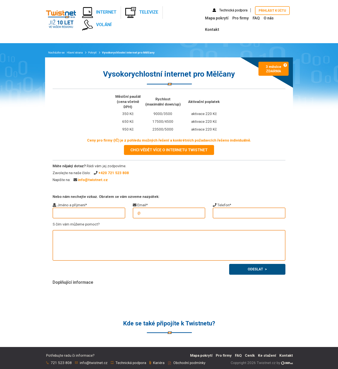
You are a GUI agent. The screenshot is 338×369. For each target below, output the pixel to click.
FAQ (256, 18)
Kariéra (158, 363)
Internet (99, 12)
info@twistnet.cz (93, 180)
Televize (141, 12)
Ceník (250, 355)
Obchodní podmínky (189, 363)
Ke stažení (267, 355)
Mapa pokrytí (216, 18)
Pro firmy (240, 18)
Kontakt (212, 29)
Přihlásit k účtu (272, 10)
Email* (142, 205)
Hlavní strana (75, 52)
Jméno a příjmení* (72, 205)
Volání (96, 25)
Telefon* (224, 205)
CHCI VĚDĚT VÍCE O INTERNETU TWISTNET (169, 150)
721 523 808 (61, 363)
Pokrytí (92, 52)
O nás (269, 18)
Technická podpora (230, 10)
